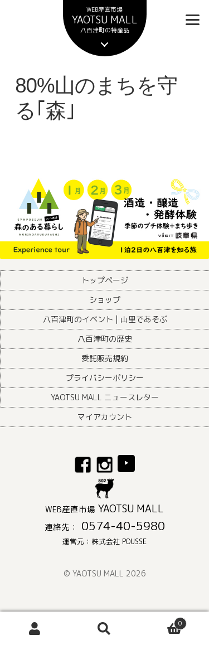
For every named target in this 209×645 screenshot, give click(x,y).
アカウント (35, 628)
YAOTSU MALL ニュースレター (105, 397)
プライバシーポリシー (105, 377)
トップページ (104, 280)
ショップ (104, 299)
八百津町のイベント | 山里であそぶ (105, 319)
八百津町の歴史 (104, 338)
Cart (163, 621)
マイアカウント (104, 416)
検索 (104, 628)
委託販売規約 (104, 358)
